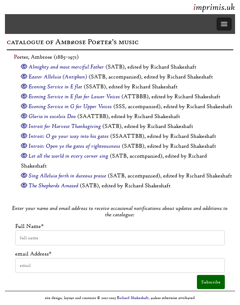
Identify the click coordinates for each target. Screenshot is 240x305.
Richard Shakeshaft (133, 297)
